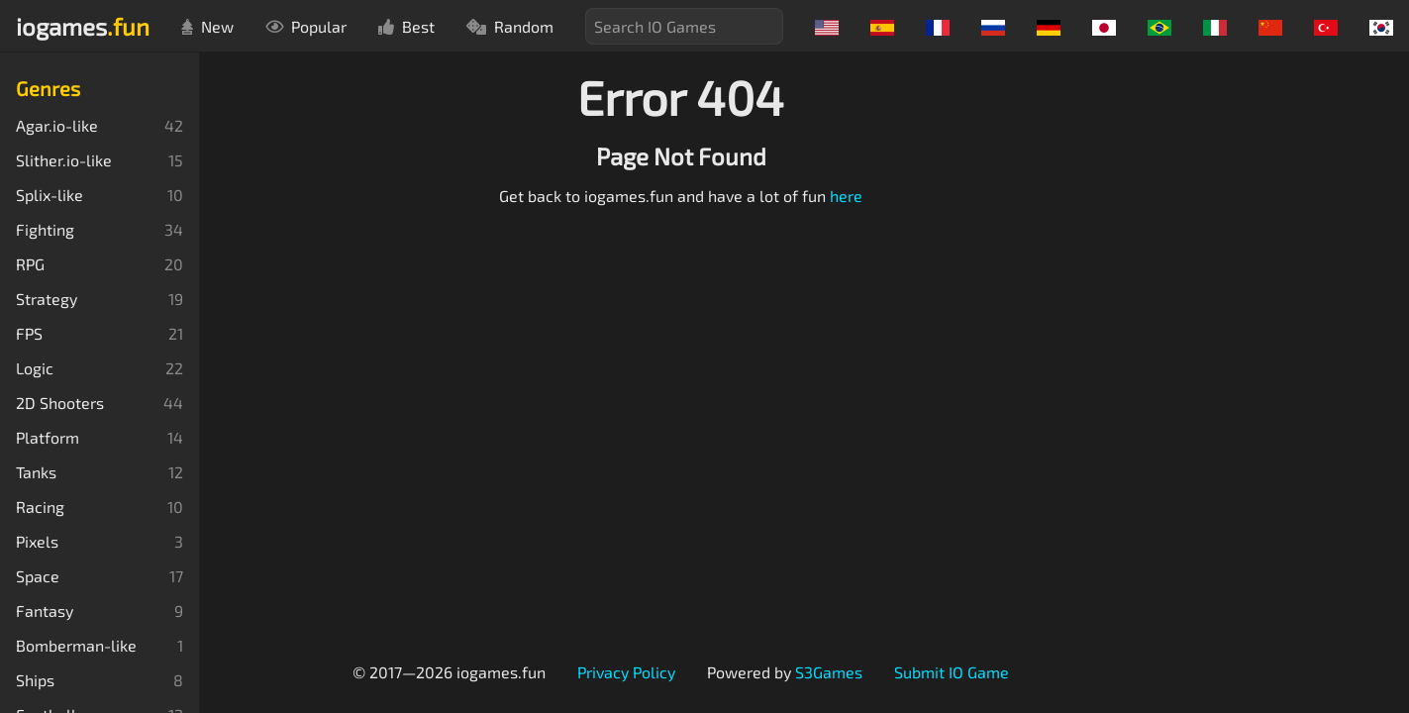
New (207, 26)
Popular (306, 26)
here (846, 195)
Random (510, 26)
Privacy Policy (626, 671)
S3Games (828, 671)
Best (406, 26)
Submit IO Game (951, 671)
